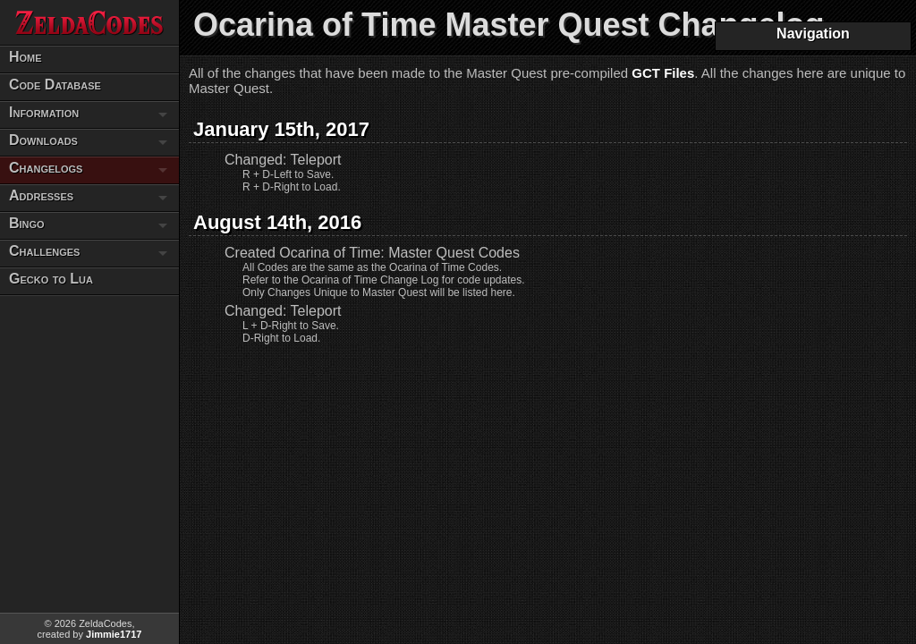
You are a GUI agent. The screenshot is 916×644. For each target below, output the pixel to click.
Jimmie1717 (113, 634)
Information (44, 112)
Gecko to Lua (51, 278)
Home (25, 56)
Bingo (27, 223)
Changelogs (45, 167)
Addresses (41, 195)
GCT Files (663, 72)
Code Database (55, 84)
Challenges (44, 250)
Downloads (43, 140)
